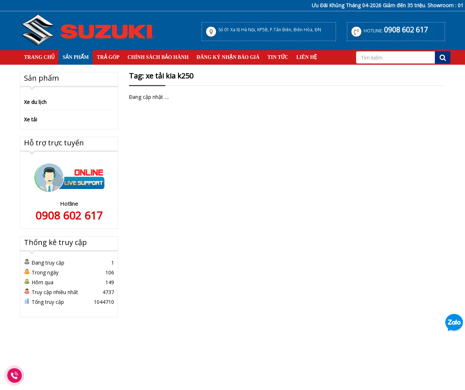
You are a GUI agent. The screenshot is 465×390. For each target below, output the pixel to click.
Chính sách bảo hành (158, 57)
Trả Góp (108, 57)
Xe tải (30, 119)
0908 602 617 (406, 29)
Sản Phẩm (75, 57)
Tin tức (277, 57)
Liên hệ (306, 57)
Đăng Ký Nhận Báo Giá (228, 57)
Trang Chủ (39, 57)
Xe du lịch (35, 101)
